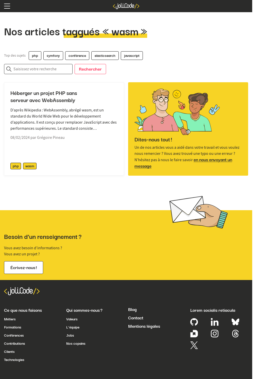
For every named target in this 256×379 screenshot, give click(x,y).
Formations (12, 327)
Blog (132, 309)
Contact (135, 317)
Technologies (14, 360)
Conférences (14, 335)
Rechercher (90, 69)
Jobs (70, 335)
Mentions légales (144, 326)
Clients (9, 352)
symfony (53, 56)
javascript (132, 56)
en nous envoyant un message (183, 163)
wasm (29, 166)
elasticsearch (105, 56)
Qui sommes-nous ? (84, 310)
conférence (77, 56)
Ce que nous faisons (23, 310)
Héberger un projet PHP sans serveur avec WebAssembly (43, 97)
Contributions (14, 343)
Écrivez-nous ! (23, 267)
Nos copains (76, 343)
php (35, 56)
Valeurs (72, 319)
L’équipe (72, 327)
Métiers (10, 319)
